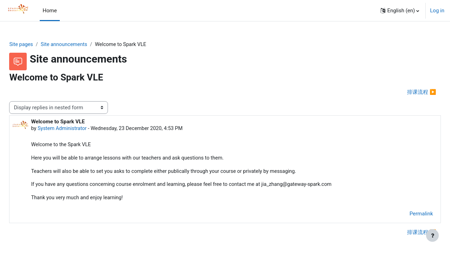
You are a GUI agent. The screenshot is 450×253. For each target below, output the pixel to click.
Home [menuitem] (50, 10)
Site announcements (81, 44)
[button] (399, 10)
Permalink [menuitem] (405, 216)
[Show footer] (432, 235)
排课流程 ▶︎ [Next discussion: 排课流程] (406, 92)
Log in (437, 10)
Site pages (37, 44)
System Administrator (78, 129)
